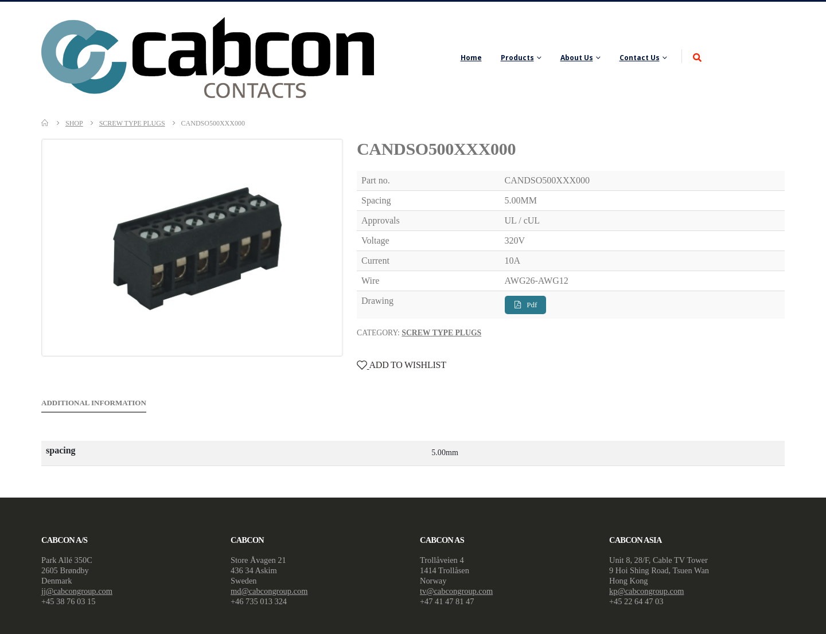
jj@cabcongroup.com (76, 591)
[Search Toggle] (697, 58)
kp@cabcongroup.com (646, 591)
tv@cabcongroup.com (456, 591)
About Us (576, 57)
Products (517, 57)
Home (471, 57)
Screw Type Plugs (441, 332)
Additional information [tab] (93, 402)
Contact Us (640, 57)
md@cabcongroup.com (269, 591)
